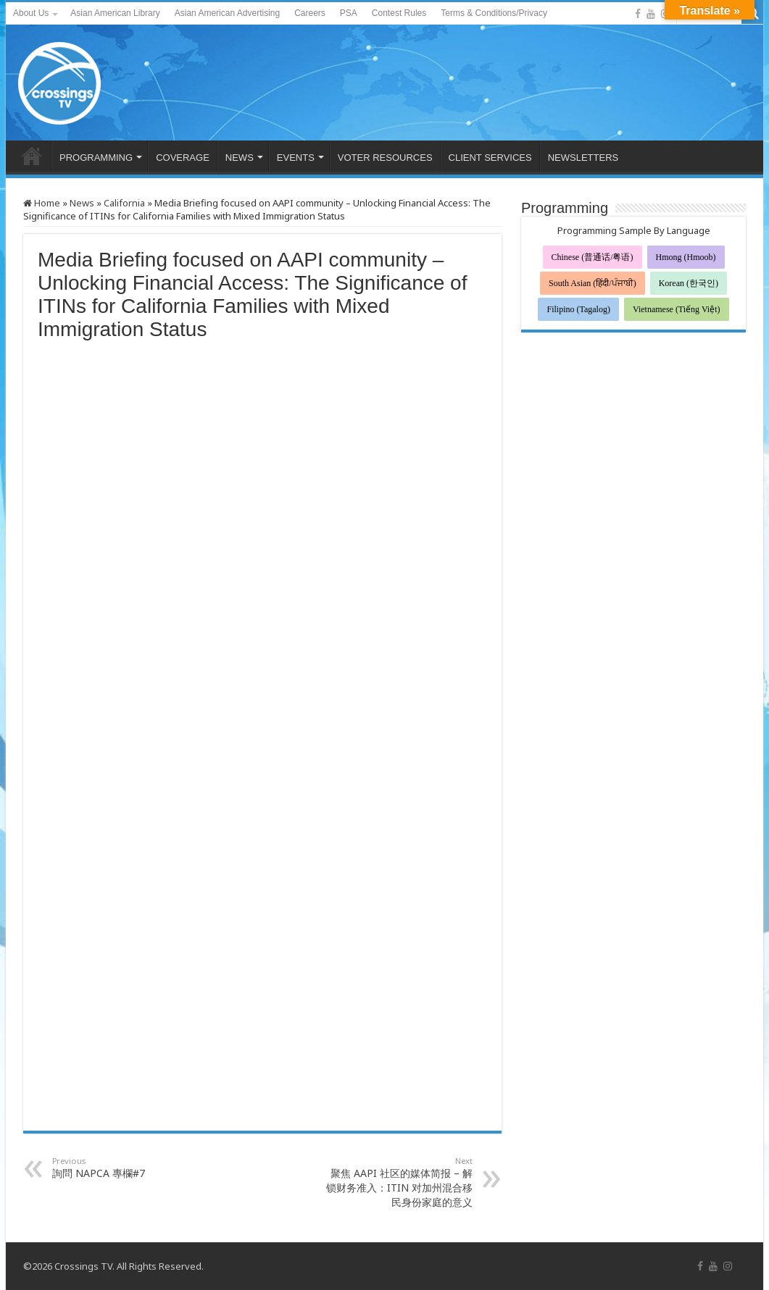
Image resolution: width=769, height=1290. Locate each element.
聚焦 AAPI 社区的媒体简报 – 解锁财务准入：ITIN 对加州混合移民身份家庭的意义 (398, 1182)
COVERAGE (182, 157)
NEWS (239, 157)
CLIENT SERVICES (490, 157)
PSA (348, 13)
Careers (309, 13)
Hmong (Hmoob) (686, 257)
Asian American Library (114, 13)
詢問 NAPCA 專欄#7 (126, 1167)
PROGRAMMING (96, 157)
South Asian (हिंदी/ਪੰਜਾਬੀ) (592, 283)
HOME (32, 156)
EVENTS (296, 157)
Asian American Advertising (227, 13)
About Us (31, 13)
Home (41, 202)
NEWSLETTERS (583, 157)
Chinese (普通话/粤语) (592, 257)
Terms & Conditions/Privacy (494, 13)
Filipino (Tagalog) (578, 309)
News (82, 202)
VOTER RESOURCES (385, 157)
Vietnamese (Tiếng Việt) (676, 309)
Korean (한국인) (688, 283)
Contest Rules (399, 13)
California (124, 202)
